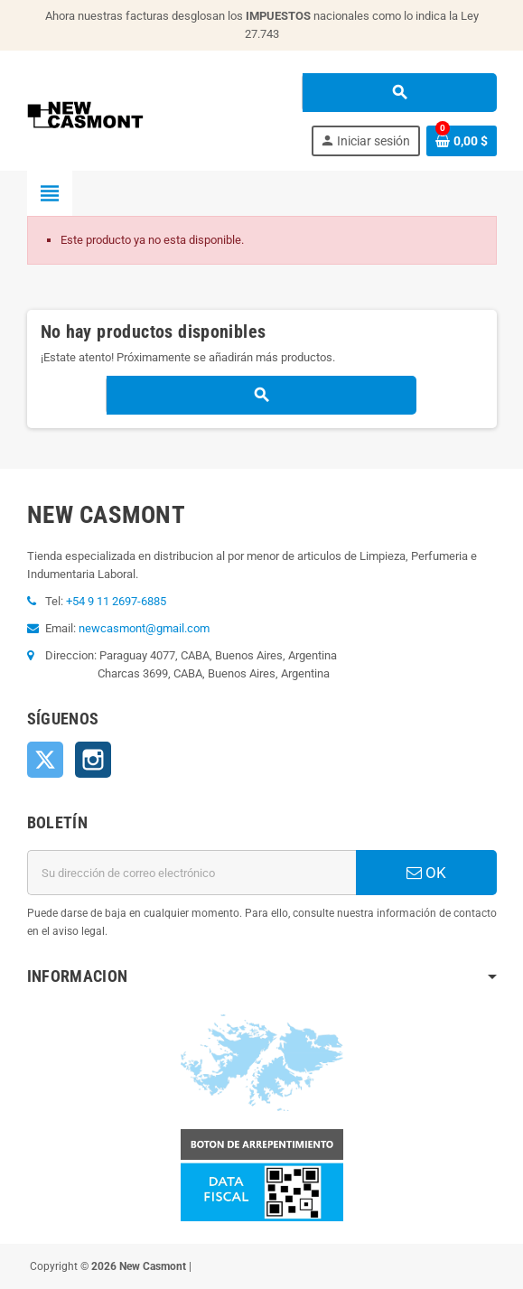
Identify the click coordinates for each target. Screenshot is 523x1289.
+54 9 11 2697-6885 (116, 601)
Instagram (93, 760)
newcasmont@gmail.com (144, 628)
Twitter (45, 760)
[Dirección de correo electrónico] (191, 872)
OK (426, 873)
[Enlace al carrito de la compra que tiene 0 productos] (461, 141)
